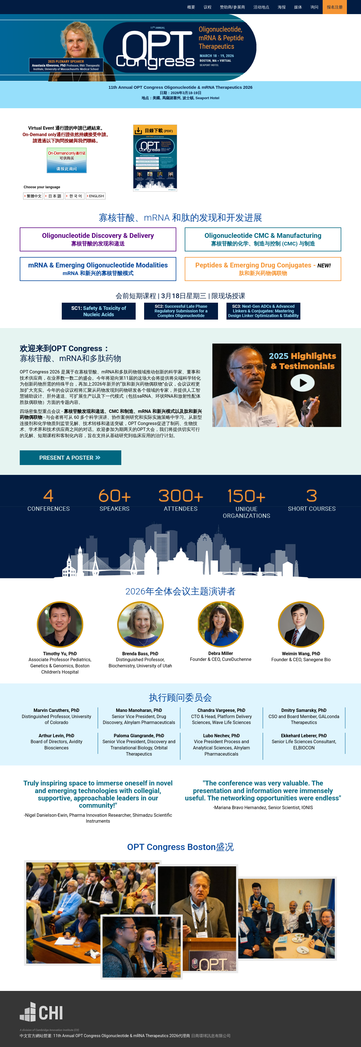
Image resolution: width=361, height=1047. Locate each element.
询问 (314, 7)
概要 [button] (191, 7)
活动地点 (261, 7)
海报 (282, 7)
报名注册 (335, 7)
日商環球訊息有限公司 (211, 1035)
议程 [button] (208, 7)
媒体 (298, 7)
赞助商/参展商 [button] (232, 7)
